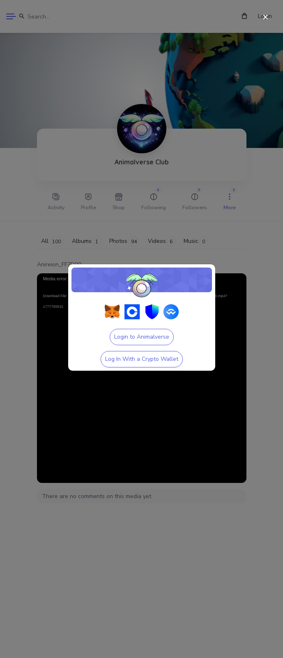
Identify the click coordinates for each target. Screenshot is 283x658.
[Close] (265, 17)
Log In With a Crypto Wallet (141, 359)
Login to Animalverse (141, 337)
